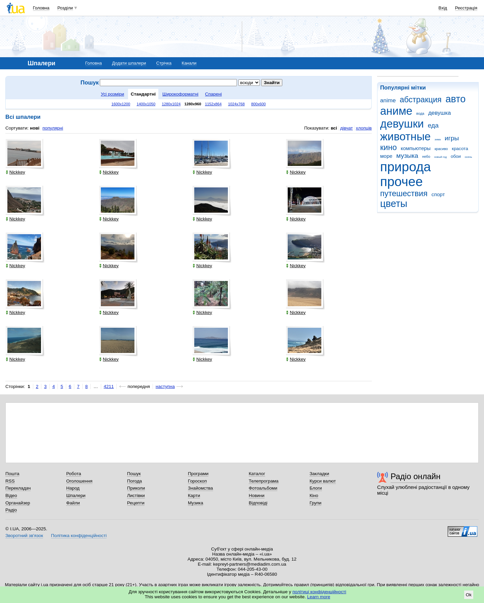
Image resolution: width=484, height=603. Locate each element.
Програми (198, 473)
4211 (109, 386)
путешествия (404, 193)
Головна (41, 7)
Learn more (318, 596)
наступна (165, 386)
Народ (73, 488)
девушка (439, 113)
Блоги (316, 488)
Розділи (65, 7)
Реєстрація (466, 7)
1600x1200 (121, 104)
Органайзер (17, 502)
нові (34, 128)
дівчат (346, 128)
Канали (189, 63)
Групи (315, 502)
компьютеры (416, 148)
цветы (393, 203)
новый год (440, 156)
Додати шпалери (129, 63)
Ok (469, 594)
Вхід (443, 7)
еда (433, 125)
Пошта (12, 473)
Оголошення (79, 481)
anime (388, 100)
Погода (134, 481)
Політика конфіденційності (79, 535)
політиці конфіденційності (319, 591)
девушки (402, 123)
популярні (52, 128)
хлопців (364, 128)
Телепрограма (264, 481)
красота (460, 148)
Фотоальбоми (263, 488)
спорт (438, 194)
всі (334, 128)
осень (468, 156)
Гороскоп (197, 481)
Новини (257, 495)
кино (388, 147)
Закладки (319, 473)
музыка (407, 155)
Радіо (11, 509)
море (386, 156)
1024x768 (236, 104)
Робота (73, 473)
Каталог (257, 473)
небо (426, 156)
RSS (10, 481)
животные (405, 136)
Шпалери (75, 495)
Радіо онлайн (416, 476)
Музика (195, 502)
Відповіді (258, 502)
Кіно (314, 495)
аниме (396, 111)
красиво (441, 149)
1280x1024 (171, 104)
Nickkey (15, 172)
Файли (73, 502)
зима (438, 139)
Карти (194, 495)
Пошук (134, 473)
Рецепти (136, 502)
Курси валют (323, 481)
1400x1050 (145, 104)
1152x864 (213, 104)
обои (456, 156)
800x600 (258, 104)
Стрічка (163, 63)
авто (456, 99)
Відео (11, 495)
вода (420, 113)
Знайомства (200, 488)
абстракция (421, 99)
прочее (401, 181)
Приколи (136, 488)
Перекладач (18, 488)
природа (405, 166)
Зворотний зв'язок (24, 535)
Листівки (136, 495)
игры (452, 138)
